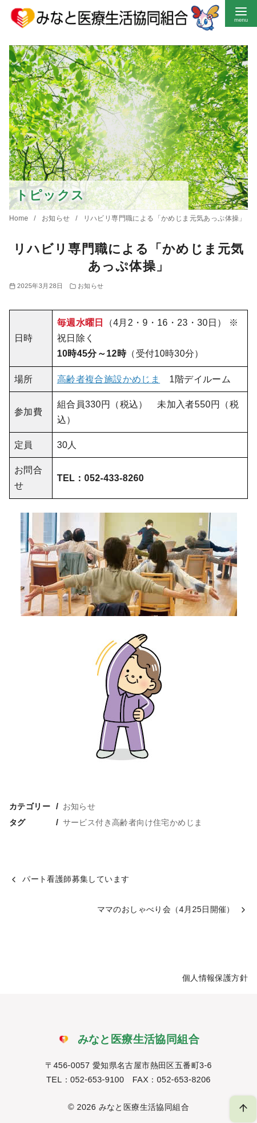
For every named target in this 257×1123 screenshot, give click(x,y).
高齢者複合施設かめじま (108, 379)
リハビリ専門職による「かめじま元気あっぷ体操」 (164, 218)
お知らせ (57, 218)
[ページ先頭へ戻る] (243, 1109)
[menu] (241, 13)
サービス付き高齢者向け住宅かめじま (133, 822)
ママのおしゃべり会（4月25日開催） (166, 909)
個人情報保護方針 (215, 977)
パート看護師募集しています (75, 879)
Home (19, 218)
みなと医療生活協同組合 (144, 1107)
